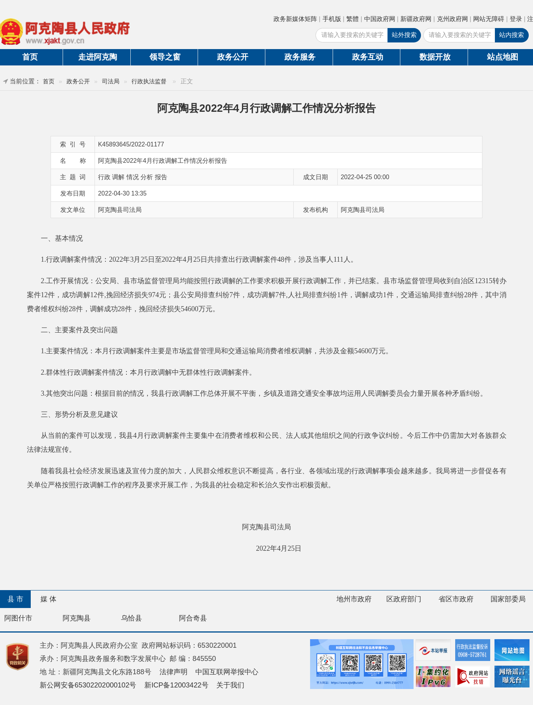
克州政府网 (452, 19)
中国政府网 (379, 19)
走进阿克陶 (97, 57)
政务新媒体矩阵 (295, 19)
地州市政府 (354, 599)
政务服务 (300, 57)
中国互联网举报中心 (226, 672)
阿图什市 (18, 618)
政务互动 (367, 57)
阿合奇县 (193, 618)
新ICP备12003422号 (176, 685)
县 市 (15, 599)
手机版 (332, 19)
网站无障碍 (488, 19)
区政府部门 (403, 599)
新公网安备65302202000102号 (88, 685)
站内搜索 (511, 35)
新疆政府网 (415, 19)
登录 (516, 19)
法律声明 (174, 672)
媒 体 (48, 599)
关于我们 (230, 685)
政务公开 (232, 57)
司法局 (110, 81)
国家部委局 (508, 599)
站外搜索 (404, 35)
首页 (48, 81)
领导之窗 (165, 57)
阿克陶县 (77, 618)
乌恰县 (131, 618)
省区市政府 (455, 599)
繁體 (352, 19)
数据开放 (435, 57)
